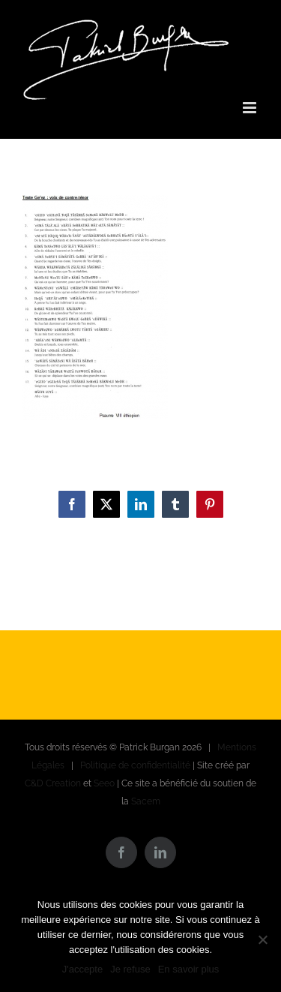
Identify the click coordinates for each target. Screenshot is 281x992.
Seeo (104, 783)
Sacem (145, 801)
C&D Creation (53, 783)
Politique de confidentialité (135, 765)
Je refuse (130, 969)
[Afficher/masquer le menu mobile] (251, 108)
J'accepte (82, 969)
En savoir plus (189, 969)
